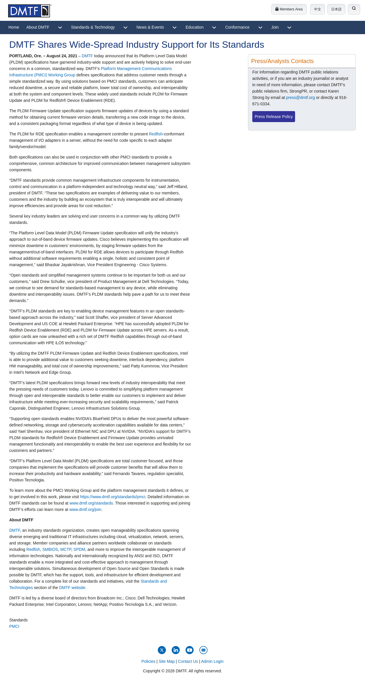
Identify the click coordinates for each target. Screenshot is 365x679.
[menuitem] (14, 27)
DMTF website (72, 587)
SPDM (79, 549)
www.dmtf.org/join (85, 509)
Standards (18, 620)
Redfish (155, 134)
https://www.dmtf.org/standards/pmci (112, 496)
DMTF (87, 56)
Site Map (167, 661)
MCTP (65, 549)
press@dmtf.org (300, 97)
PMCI (14, 626)
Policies (148, 661)
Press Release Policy (274, 116)
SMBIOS (50, 549)
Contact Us (188, 661)
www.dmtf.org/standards (91, 503)
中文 (317, 9)
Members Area (289, 9)
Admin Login (212, 661)
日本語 (336, 9)
